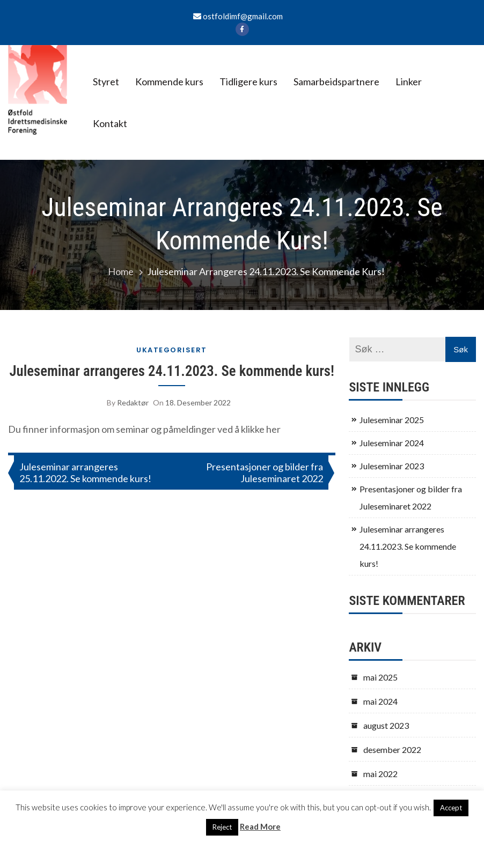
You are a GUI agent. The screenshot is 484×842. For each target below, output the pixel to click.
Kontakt (110, 123)
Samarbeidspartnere (336, 81)
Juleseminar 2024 (392, 443)
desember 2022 (392, 749)
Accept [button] (451, 807)
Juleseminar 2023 (392, 466)
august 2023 (386, 725)
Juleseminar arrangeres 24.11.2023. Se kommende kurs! (172, 371)
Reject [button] (222, 827)
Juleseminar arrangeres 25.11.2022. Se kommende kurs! (85, 472)
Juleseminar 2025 (392, 420)
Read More (260, 826)
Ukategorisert (171, 350)
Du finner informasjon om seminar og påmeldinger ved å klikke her (144, 429)
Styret (106, 81)
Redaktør (133, 402)
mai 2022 (380, 774)
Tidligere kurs (248, 81)
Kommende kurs (169, 81)
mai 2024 (380, 701)
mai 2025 (380, 677)
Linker (408, 81)
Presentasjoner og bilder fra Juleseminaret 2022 (264, 472)
